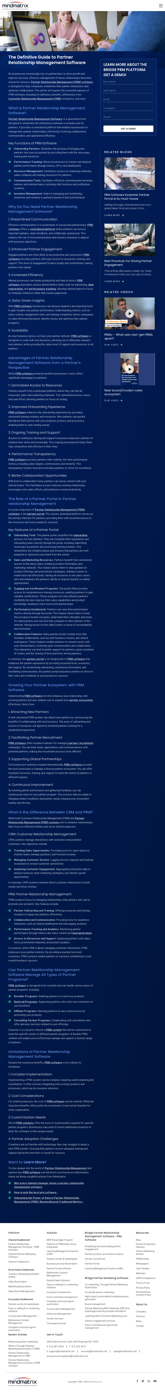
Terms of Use (143, 1283)
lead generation (82, 933)
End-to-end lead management (62, 1297)
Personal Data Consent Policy (143, 1293)
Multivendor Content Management (18, 1321)
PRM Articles (142, 1259)
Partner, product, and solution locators (104, 1254)
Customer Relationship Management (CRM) (34, 98)
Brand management (95, 1304)
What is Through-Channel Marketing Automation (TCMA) (24, 1347)
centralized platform (42, 229)
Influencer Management (59, 1313)
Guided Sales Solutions (58, 1280)
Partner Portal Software (59, 1268)
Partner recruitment (95, 1259)
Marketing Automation (19, 1286)
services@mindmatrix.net (94, 1351)
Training (19, 588)
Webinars (141, 1273)
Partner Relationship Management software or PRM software (24, 1363)
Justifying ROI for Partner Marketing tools (106, 1316)
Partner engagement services (100, 1321)
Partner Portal (92, 1263)
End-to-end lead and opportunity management (101, 1326)
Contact (140, 1326)
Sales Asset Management (21, 1291)
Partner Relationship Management (66, 1168)
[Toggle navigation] (161, 5)
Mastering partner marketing (23, 1341)
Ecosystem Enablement (59, 1292)
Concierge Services (56, 1323)
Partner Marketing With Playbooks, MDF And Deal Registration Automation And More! (107, 1309)
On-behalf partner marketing (99, 1292)
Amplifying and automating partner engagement (103, 1248)
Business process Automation (62, 1263)
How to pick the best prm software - (36, 1192)
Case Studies (142, 1268)
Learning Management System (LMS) (62, 1252)
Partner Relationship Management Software (35, 119)
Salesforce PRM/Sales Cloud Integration (61, 1245)
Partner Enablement (18, 1261)
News (139, 1321)
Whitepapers (142, 1263)
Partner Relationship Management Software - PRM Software (23, 1247)
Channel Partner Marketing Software (22, 1255)
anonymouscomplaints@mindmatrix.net (67, 1356)
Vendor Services (55, 1318)
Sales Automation (17, 1281)
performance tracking (42, 288)
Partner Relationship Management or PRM (19, 1354)
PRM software (23, 306)
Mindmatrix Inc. (95, 1382)
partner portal (35, 513)
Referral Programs (25, 1001)
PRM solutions (25, 1123)
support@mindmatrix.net (62, 1351)
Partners (140, 1316)
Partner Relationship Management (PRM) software (62, 82)
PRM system (53, 1029)
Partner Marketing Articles (145, 1252)
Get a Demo (128, 129)
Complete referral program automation (22, 1328)
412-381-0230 (56, 1346)
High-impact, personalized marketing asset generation (107, 1298)
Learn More (34, 1162)
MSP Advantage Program (60, 1240)
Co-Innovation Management (22, 1316)
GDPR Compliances (145, 1278)
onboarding (80, 535)
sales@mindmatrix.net (125, 1351)
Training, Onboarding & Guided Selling (23, 1275)
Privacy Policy (143, 1287)
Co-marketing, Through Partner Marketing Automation (106, 1286)
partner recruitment (81, 743)
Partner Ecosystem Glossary (145, 1245)
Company (141, 1311)
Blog (138, 1240)
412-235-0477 (79, 1346)
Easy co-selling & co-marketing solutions (23, 1309)
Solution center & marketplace (23, 1304)
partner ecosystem (81, 700)
